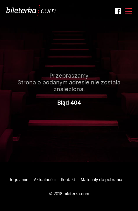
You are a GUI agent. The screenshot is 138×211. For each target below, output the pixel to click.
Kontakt (68, 179)
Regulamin (18, 179)
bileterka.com (76, 193)
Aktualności (45, 179)
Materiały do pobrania (101, 179)
